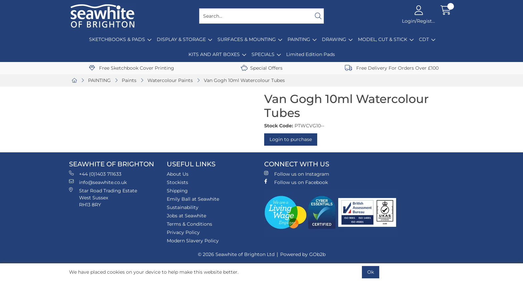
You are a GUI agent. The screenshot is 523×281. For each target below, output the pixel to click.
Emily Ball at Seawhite (193, 199)
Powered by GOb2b (303, 254)
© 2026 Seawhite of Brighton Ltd (236, 254)
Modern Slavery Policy (193, 241)
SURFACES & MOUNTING (246, 39)
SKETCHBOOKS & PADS (117, 39)
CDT (424, 39)
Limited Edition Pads (310, 54)
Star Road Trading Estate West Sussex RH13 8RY (103, 197)
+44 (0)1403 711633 (95, 174)
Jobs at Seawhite (186, 216)
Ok (370, 272)
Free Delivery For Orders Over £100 (392, 68)
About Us (177, 174)
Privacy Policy (183, 232)
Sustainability (182, 207)
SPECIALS (263, 54)
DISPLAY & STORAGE (181, 39)
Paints (129, 80)
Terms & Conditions (189, 224)
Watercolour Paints (170, 80)
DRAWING (334, 39)
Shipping (177, 191)
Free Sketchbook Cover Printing (131, 68)
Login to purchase (291, 139)
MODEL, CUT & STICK (382, 39)
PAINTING (299, 39)
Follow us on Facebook (296, 182)
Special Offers (262, 68)
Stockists (177, 182)
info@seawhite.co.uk (98, 182)
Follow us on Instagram (296, 174)
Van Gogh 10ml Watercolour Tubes (244, 80)
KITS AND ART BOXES (214, 54)
